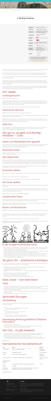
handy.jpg (38, 53)
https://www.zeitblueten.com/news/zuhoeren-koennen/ (30, 263)
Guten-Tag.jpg (39, 52)
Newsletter (38, 3)
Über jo (26, 3)
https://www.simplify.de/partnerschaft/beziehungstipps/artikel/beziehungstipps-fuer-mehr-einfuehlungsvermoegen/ (24, 338)
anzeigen (43, 45)
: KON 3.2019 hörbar (40, 27)
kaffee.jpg (38, 55)
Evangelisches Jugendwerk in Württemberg (26, 391)
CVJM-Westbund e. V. (23, 390)
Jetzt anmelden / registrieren (38, 60)
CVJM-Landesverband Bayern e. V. (25, 389)
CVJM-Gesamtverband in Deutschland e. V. (37, 389)
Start (22, 3)
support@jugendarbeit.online (12, 389)
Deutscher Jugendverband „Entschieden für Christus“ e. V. (35, 390)
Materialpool (31, 3)
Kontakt (42, 3)
